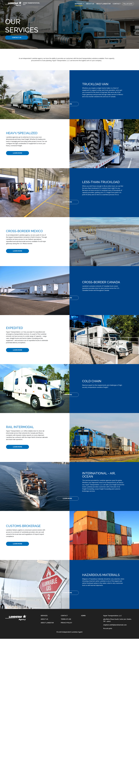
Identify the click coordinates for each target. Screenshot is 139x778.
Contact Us (18, 37)
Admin (83, 615)
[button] (79, 4)
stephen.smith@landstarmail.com (115, 625)
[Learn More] (95, 104)
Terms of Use (66, 619)
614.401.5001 (127, 4)
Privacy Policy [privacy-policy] (66, 623)
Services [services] (44, 615)
